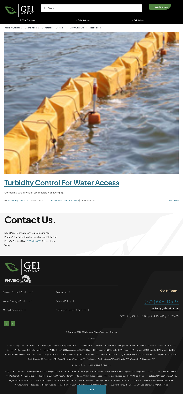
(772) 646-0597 (162, 301)
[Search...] (91, 8)
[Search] (44, 8)
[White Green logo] (19, 4)
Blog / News (57, 200)
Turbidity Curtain (71, 200)
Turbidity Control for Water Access (61, 182)
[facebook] (6, 323)
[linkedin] (13, 323)
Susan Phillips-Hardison (18, 200)
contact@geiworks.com (165, 308)
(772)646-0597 (34, 241)
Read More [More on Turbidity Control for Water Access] (174, 200)
